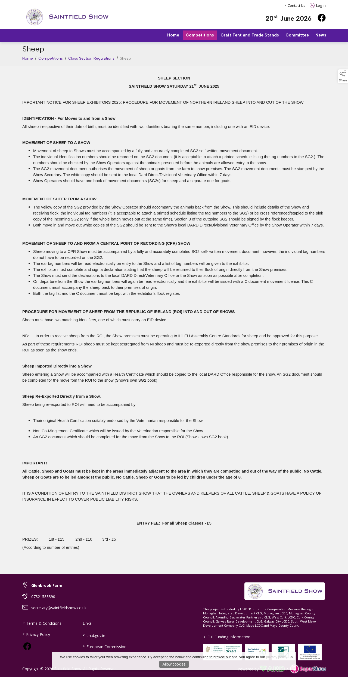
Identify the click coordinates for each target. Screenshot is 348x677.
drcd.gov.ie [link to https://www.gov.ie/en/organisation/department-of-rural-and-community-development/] (94, 635)
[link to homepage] (67, 17)
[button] (343, 76)
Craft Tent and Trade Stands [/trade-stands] (249, 35)
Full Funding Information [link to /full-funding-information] (226, 636)
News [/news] (320, 35)
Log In (318, 5)
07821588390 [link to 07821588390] (43, 596)
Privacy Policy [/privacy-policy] (36, 634)
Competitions (50, 59)
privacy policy (276, 657)
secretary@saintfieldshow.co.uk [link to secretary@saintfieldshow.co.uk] (58, 607)
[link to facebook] (27, 646)
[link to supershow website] (308, 669)
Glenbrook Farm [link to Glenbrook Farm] (46, 585)
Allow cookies (174, 664)
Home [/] (173, 35)
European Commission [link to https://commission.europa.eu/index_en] (104, 646)
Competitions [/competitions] (200, 35)
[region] (174, 316)
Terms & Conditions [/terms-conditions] (42, 623)
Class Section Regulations (91, 59)
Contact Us (296, 5)
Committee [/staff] (297, 35)
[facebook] (322, 18)
